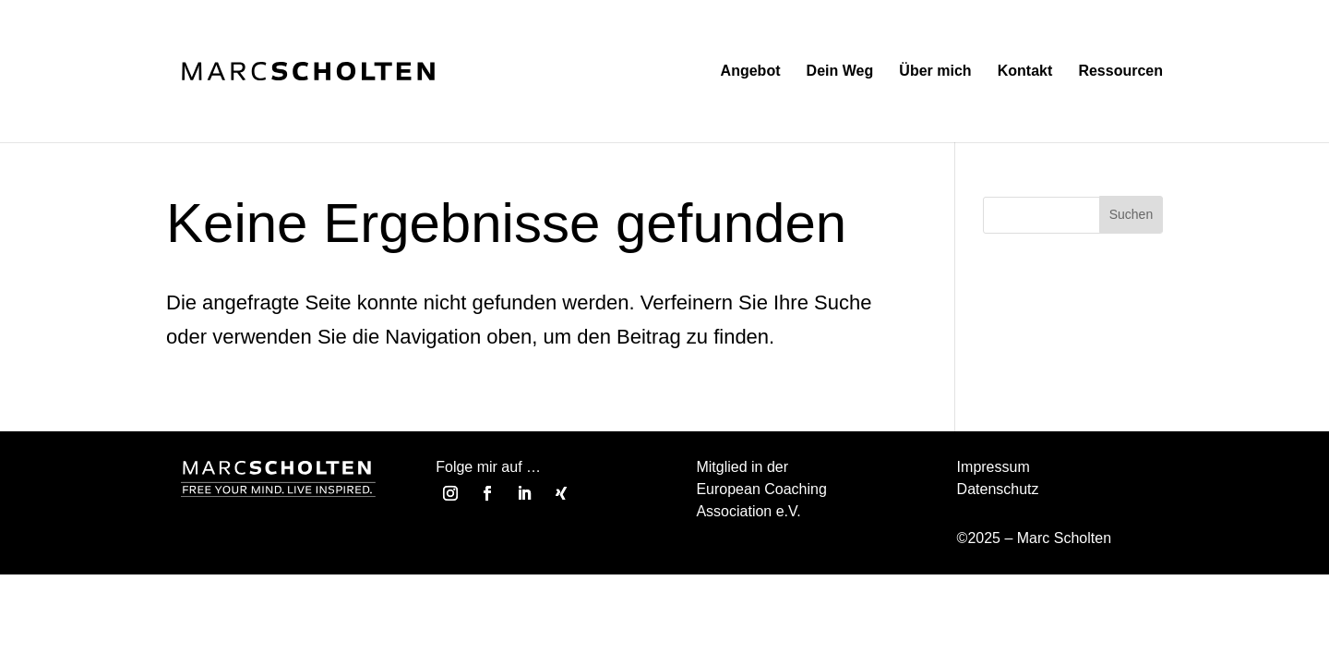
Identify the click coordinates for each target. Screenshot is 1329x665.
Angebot (751, 72)
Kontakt (1025, 72)
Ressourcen (1120, 72)
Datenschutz (998, 489)
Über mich (935, 72)
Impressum (993, 467)
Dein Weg (840, 72)
